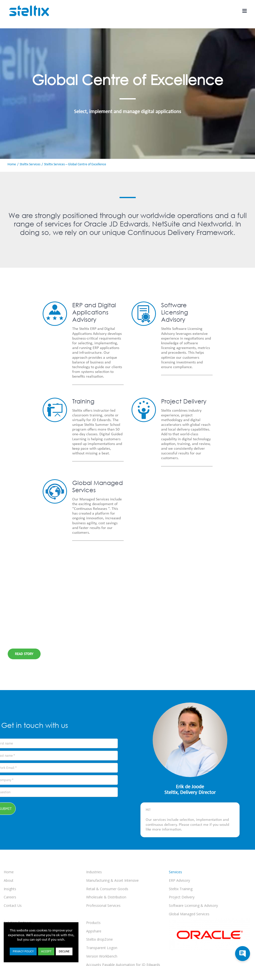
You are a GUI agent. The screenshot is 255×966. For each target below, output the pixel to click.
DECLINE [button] (64, 951)
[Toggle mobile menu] (245, 10)
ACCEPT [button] (46, 951)
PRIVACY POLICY (23, 951)
